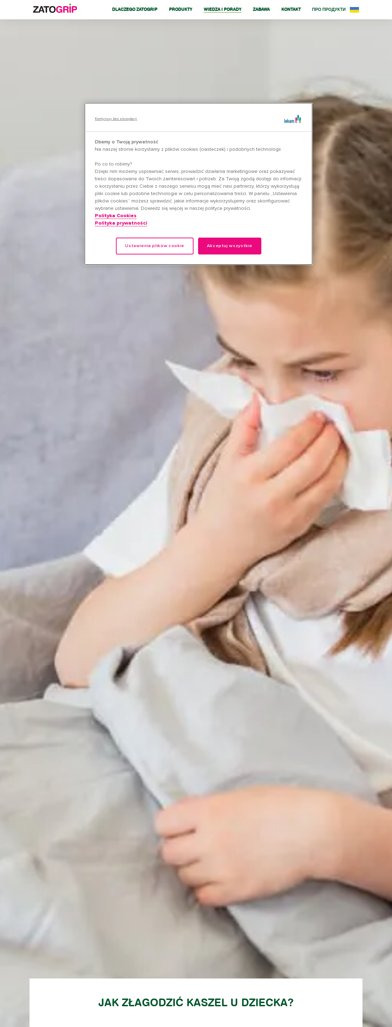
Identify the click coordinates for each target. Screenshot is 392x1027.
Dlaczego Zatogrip (134, 9)
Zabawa (261, 9)
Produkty (180, 9)
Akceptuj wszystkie (230, 246)
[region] (198, 184)
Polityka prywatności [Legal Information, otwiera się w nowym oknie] (121, 223)
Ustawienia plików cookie (154, 246)
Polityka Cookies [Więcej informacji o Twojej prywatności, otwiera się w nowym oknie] (116, 215)
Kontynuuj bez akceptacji (116, 119)
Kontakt (291, 9)
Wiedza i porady (222, 9)
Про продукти (329, 9)
